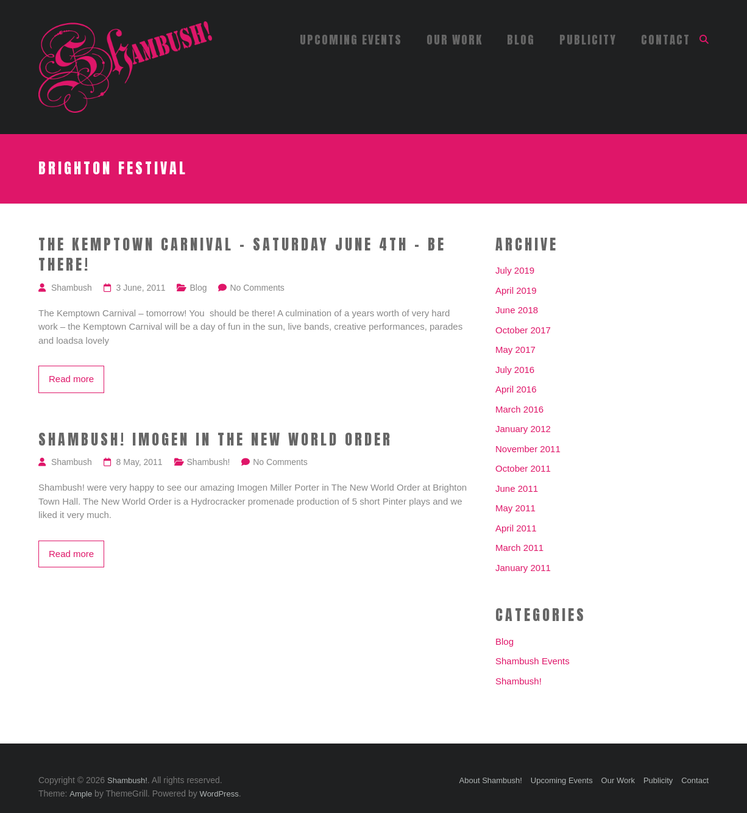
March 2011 (519, 547)
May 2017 (515, 349)
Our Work (455, 39)
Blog (521, 39)
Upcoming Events (351, 39)
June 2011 (516, 488)
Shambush (71, 288)
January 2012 (523, 429)
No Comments (257, 288)
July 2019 (514, 270)
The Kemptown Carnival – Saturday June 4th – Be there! (242, 255)
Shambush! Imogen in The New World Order (215, 440)
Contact (665, 39)
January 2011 (523, 568)
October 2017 (523, 330)
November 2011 (528, 449)
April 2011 (516, 528)
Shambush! (208, 462)
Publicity (588, 39)
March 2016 (519, 409)
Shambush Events (532, 661)
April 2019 (516, 290)
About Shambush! (490, 780)
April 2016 (516, 389)
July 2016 (514, 369)
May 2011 (515, 508)
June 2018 (516, 310)
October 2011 (523, 468)
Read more (71, 379)
